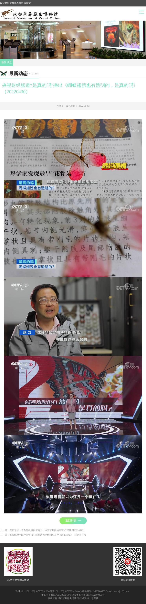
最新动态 (6, 62)
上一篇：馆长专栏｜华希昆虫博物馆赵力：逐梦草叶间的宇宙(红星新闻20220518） (43, 530)
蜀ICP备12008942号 (61, 594)
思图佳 (94, 598)
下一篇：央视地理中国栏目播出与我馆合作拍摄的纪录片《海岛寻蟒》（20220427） (43, 535)
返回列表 (73, 520)
